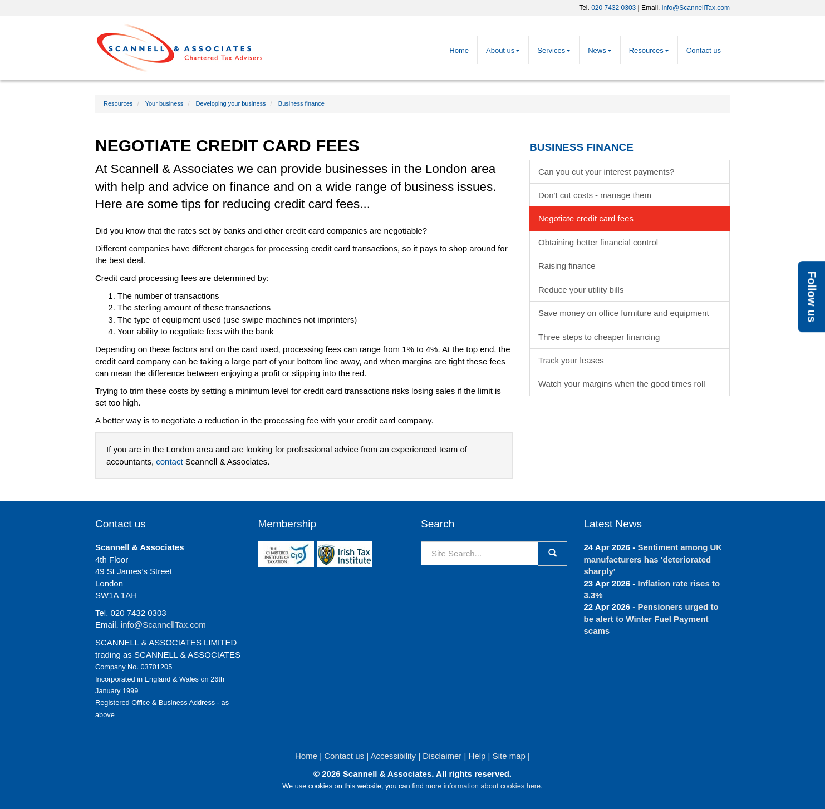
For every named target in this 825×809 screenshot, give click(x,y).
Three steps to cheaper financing (599, 337)
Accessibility (393, 756)
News (600, 50)
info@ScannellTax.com (696, 8)
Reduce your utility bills (580, 289)
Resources (649, 50)
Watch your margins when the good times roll (621, 383)
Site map (509, 756)
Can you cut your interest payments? (606, 171)
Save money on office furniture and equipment (623, 313)
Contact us (703, 50)
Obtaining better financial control (598, 242)
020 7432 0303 (613, 8)
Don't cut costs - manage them (594, 195)
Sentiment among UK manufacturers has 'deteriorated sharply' (653, 559)
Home (459, 50)
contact (169, 461)
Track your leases (571, 360)
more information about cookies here (483, 786)
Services (554, 50)
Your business (164, 103)
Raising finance (567, 265)
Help (477, 756)
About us (503, 50)
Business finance (301, 103)
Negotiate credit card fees (586, 218)
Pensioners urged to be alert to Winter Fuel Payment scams (651, 618)
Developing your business (231, 103)
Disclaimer (442, 756)
